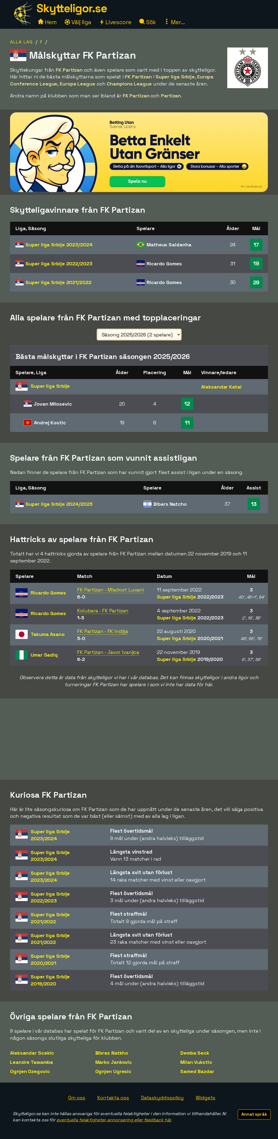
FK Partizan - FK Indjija (102, 631)
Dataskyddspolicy (162, 1098)
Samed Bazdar (197, 1071)
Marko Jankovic (113, 1062)
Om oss (76, 1098)
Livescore (115, 22)
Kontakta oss (113, 1098)
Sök (147, 22)
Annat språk (254, 1114)
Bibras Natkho (111, 1053)
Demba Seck (194, 1053)
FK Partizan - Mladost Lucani (110, 590)
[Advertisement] (139, 739)
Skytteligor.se (72, 8)
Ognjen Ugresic (113, 1071)
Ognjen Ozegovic (30, 1071)
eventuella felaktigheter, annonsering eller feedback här (113, 1120)
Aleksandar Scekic (32, 1053)
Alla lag (21, 42)
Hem (47, 22)
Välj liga (78, 22)
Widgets (205, 1098)
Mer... (174, 22)
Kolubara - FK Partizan (102, 610)
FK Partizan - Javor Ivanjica (108, 652)
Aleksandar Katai (221, 387)
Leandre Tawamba (31, 1062)
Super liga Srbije (59, 244)
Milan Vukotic (196, 1062)
